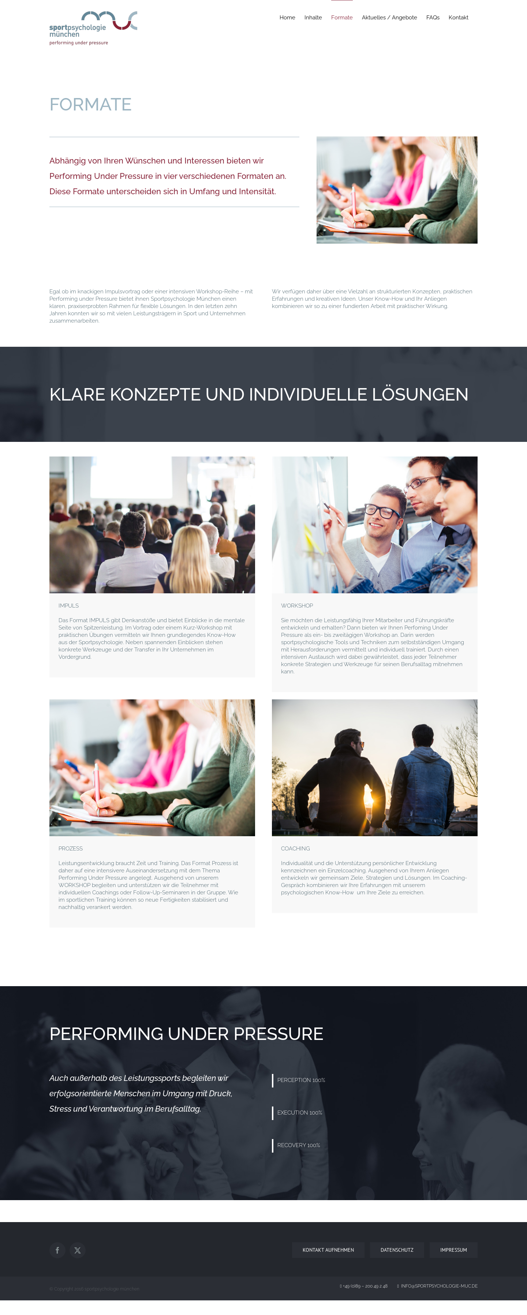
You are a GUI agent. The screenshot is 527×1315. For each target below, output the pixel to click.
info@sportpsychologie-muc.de (437, 1286)
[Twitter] (78, 1250)
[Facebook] (57, 1250)
